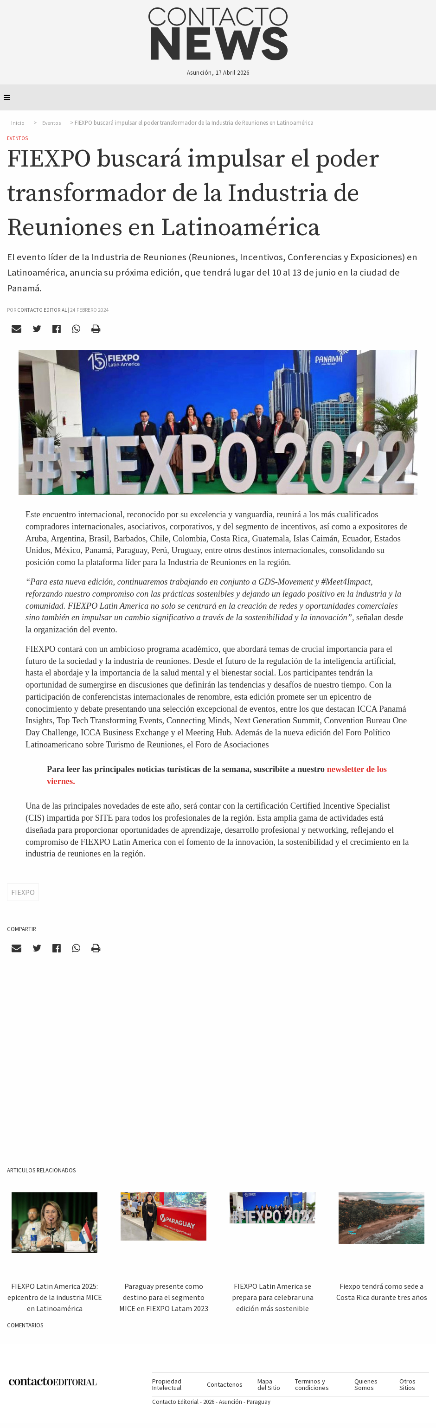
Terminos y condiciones (312, 1384)
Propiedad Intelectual (166, 1384)
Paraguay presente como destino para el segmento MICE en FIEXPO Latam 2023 (163, 1297)
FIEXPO (23, 892)
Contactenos (225, 1384)
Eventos (51, 123)
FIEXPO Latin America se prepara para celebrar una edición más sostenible (273, 1297)
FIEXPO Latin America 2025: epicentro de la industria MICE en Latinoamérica (54, 1297)
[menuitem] (175, 1384)
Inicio (18, 123)
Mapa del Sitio (268, 1384)
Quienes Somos (366, 1384)
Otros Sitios (407, 1384)
